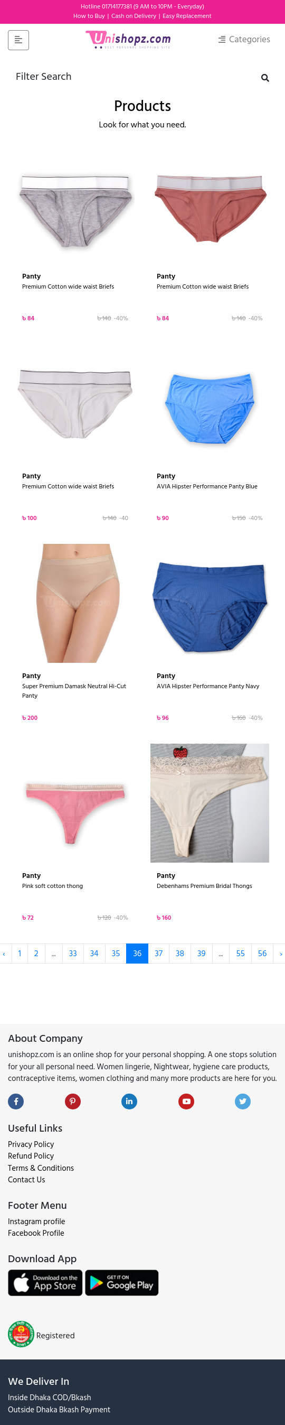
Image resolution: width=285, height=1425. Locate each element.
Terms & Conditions (41, 1168)
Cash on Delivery (134, 16)
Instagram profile (36, 1221)
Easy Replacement (187, 16)
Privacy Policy (31, 1144)
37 (159, 953)
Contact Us (26, 1180)
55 (240, 953)
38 (180, 953)
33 (73, 953)
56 (262, 953)
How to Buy (90, 16)
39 (201, 953)
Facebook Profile (36, 1233)
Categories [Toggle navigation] (244, 39)
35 (116, 953)
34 (94, 953)
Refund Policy (31, 1156)
